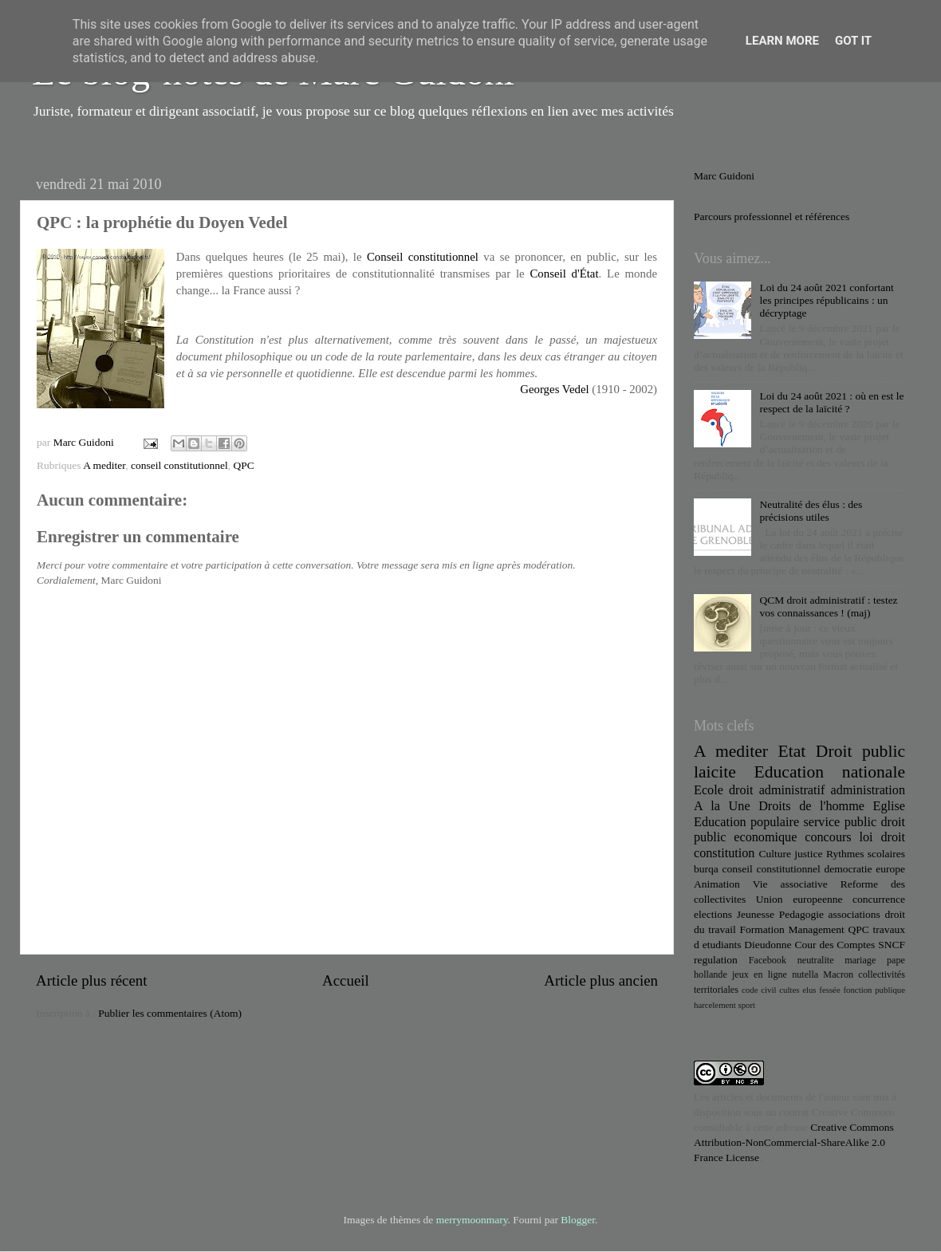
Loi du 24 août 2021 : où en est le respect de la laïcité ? (831, 402)
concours (828, 837)
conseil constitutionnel (179, 465)
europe (890, 869)
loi (866, 837)
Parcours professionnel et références (771, 216)
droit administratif (777, 790)
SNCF (891, 945)
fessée (829, 989)
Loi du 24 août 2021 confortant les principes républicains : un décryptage (826, 300)
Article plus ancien (601, 980)
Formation (761, 929)
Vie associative (790, 884)
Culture (774, 854)
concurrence (878, 899)
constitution (724, 853)
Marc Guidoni (724, 176)
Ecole (708, 790)
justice (808, 854)
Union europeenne (799, 899)
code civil (759, 989)
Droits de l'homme (811, 806)
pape (896, 960)
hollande (710, 974)
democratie (848, 869)
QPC (244, 465)
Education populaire (746, 822)
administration (867, 790)
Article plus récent (92, 980)
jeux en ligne (759, 974)
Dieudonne (767, 945)
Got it (853, 40)
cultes (789, 989)
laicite (715, 772)
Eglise (889, 806)
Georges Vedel (554, 389)
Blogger (578, 1220)
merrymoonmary (472, 1220)
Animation (717, 884)
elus (809, 989)
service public (839, 822)
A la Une (722, 806)
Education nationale (829, 772)
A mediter (104, 465)
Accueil (345, 980)
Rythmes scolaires (865, 854)
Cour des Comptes (834, 945)
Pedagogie (801, 914)
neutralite (815, 960)
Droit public (860, 751)
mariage (860, 960)
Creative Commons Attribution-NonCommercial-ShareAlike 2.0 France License (794, 1142)
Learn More (782, 40)
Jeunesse (755, 914)
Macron (838, 974)
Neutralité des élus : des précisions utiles (810, 510)
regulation (716, 960)
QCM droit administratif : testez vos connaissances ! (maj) (828, 606)
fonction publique (874, 989)
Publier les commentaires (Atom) (170, 1013)
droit (892, 837)
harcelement (715, 1005)
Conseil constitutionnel (422, 256)
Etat (792, 751)
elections (713, 914)
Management (816, 929)
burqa (706, 869)
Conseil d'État (564, 273)
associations (854, 914)
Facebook (767, 960)
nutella (805, 974)
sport (746, 1005)
